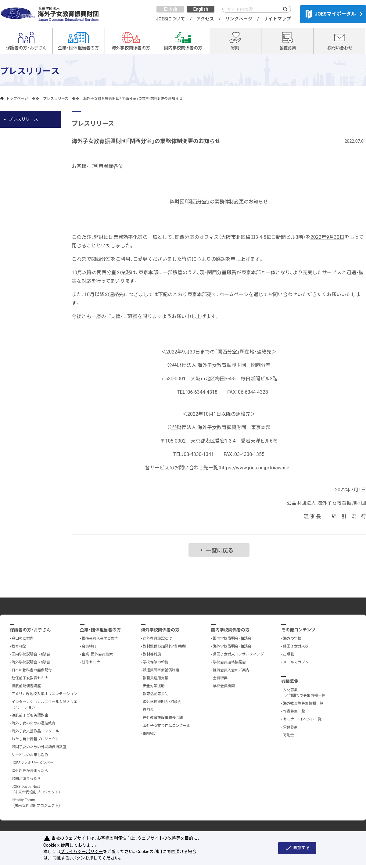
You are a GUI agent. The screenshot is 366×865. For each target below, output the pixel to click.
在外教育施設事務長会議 (163, 718)
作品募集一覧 (294, 711)
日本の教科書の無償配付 (32, 670)
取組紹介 (150, 733)
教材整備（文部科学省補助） (165, 646)
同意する (297, 848)
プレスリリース (55, 98)
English (200, 9)
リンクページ (239, 19)
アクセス (205, 19)
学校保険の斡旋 (155, 662)
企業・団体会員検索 (97, 654)
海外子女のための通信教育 (34, 723)
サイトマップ (277, 19)
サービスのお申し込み (30, 755)
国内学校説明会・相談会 (31, 654)
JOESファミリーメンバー (32, 763)
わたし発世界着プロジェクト (35, 739)
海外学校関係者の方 (160, 629)
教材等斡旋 (152, 654)
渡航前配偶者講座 (26, 686)
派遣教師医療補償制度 (161, 670)
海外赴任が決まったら (30, 771)
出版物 (288, 654)
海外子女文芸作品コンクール (35, 731)
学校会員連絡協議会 (229, 662)
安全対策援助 (154, 686)
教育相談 (19, 646)
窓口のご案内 (23, 638)
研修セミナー (93, 662)
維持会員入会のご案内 (100, 638)
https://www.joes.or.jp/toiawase (254, 468)
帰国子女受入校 (296, 646)
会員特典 (89, 646)
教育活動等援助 (155, 694)
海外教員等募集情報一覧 (303, 703)
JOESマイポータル (331, 14)
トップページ (17, 98)
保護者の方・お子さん (30, 629)
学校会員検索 (224, 686)
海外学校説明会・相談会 (31, 662)
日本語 (170, 9)
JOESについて (170, 19)
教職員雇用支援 (155, 678)
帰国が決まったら (26, 779)
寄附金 (148, 710)
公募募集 (290, 727)
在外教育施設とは (157, 638)
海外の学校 (292, 638)
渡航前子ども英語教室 (30, 715)
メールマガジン (296, 662)
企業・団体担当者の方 (100, 629)
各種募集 (289, 681)
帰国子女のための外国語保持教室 (39, 747)
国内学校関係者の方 (230, 629)
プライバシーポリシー (81, 851)
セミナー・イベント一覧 (302, 719)
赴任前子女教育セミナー (32, 678)
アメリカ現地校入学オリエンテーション (44, 694)
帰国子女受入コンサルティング (238, 654)
